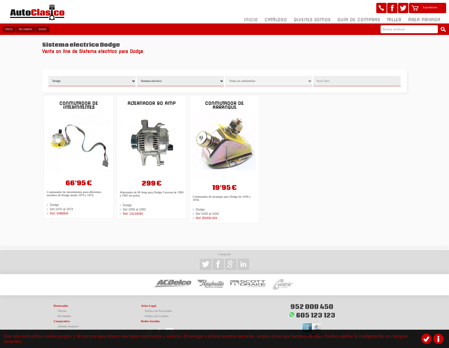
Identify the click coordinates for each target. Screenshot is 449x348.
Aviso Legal (148, 305)
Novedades (64, 316)
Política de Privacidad (158, 310)
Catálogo (276, 19)
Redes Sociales (150, 321)
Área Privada (424, 19)
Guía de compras (358, 19)
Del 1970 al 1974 (61, 209)
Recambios (25, 29)
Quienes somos (312, 19)
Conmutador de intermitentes (78, 105)
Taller (394, 19)
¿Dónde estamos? (68, 326)
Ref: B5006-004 (206, 218)
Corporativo (62, 321)
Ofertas (62, 310)
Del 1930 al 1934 (207, 213)
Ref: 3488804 (59, 213)
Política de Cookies (157, 316)
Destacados (61, 305)
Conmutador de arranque (224, 105)
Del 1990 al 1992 (134, 209)
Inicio (251, 19)
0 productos (430, 7)
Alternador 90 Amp (151, 103)
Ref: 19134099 (133, 213)
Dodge (43, 29)
